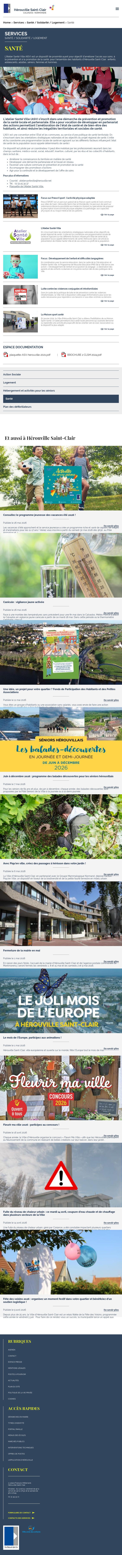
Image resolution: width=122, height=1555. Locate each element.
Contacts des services (21, 1518)
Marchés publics (16, 1441)
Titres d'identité (16, 1423)
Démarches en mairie (18, 1417)
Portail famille (15, 1429)
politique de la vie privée (20, 1393)
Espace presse (15, 1362)
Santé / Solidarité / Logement (45, 22)
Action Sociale (12, 374)
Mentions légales (16, 1368)
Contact (12, 1356)
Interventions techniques (21, 1448)
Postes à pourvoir (17, 1374)
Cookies (12, 1399)
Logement (9, 382)
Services (19, 22)
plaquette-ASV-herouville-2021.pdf (30, 355)
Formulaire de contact (21, 1513)
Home (7, 22)
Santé (9, 398)
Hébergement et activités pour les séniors (29, 390)
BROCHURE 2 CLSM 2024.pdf (84, 355)
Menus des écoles (17, 1435)
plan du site (14, 1387)
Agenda (11, 1350)
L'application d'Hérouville (20, 1460)
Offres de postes (16, 1454)
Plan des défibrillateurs (17, 406)
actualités (13, 1381)
